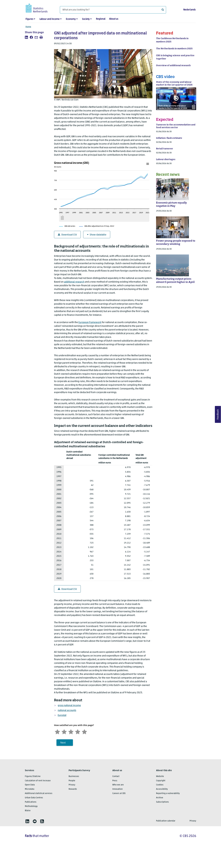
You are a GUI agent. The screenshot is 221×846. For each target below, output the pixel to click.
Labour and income (49, 19)
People (72, 781)
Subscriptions (162, 802)
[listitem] (26, 37)
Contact (115, 776)
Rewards (73, 789)
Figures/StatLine (33, 776)
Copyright (160, 781)
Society (86, 19)
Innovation (117, 789)
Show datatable (96, 234)
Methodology (31, 806)
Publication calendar (165, 821)
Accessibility (162, 789)
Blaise (28, 811)
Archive (159, 798)
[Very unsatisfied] (57, 731)
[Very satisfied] (84, 731)
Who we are (118, 785)
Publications (30, 802)
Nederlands (189, 10)
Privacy (72, 785)
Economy (71, 19)
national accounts (67, 710)
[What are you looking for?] (113, 10)
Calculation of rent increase (38, 781)
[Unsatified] (64, 731)
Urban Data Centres (34, 798)
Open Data (30, 785)
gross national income (69, 705)
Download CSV (67, 234)
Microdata (29, 789)
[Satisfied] (77, 731)
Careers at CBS (119, 793)
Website (160, 776)
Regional (100, 19)
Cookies (159, 785)
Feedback (218, 414)
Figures (29, 19)
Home (28, 27)
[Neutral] (71, 731)
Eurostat (62, 715)
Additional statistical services (38, 793)
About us (113, 19)
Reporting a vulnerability (168, 793)
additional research (74, 282)
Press (114, 781)
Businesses (74, 776)
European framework (89, 322)
